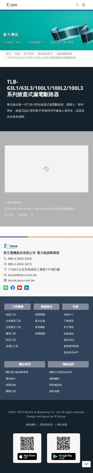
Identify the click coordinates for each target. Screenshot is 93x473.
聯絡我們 (68, 364)
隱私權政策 (55, 384)
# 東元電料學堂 (13, 209)
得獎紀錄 (11, 384)
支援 (75, 307)
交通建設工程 (13, 327)
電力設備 (40, 320)
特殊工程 (11, 339)
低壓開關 (40, 314)
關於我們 (25, 364)
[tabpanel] (46, 30)
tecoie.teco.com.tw (19, 280)
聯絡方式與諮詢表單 (60, 372)
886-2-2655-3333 (18, 259)
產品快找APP (71, 352)
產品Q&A (69, 339)
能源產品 (46, 307)
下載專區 (69, 320)
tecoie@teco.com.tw (20, 275)
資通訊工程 (12, 346)
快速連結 (69, 333)
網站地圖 (54, 391)
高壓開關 (40, 333)
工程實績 (17, 307)
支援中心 (69, 314)
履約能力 (11, 378)
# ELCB (9, 221)
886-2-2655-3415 (18, 264)
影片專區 (69, 327)
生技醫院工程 (13, 320)
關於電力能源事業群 (17, 372)
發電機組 (40, 327)
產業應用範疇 (71, 346)
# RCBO (22, 221)
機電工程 (11, 333)
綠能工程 (11, 314)
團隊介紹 (11, 391)
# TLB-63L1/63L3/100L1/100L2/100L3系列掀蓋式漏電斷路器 (40, 214)
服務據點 (54, 378)
